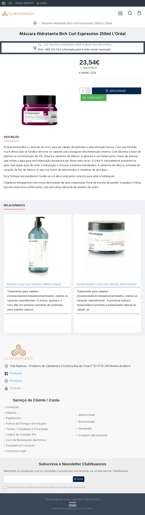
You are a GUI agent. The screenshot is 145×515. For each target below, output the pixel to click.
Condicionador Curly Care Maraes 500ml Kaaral (106, 284)
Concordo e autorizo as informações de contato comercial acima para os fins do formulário (44, 487)
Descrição (11, 137)
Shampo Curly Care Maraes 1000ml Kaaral (33, 284)
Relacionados (14, 205)
